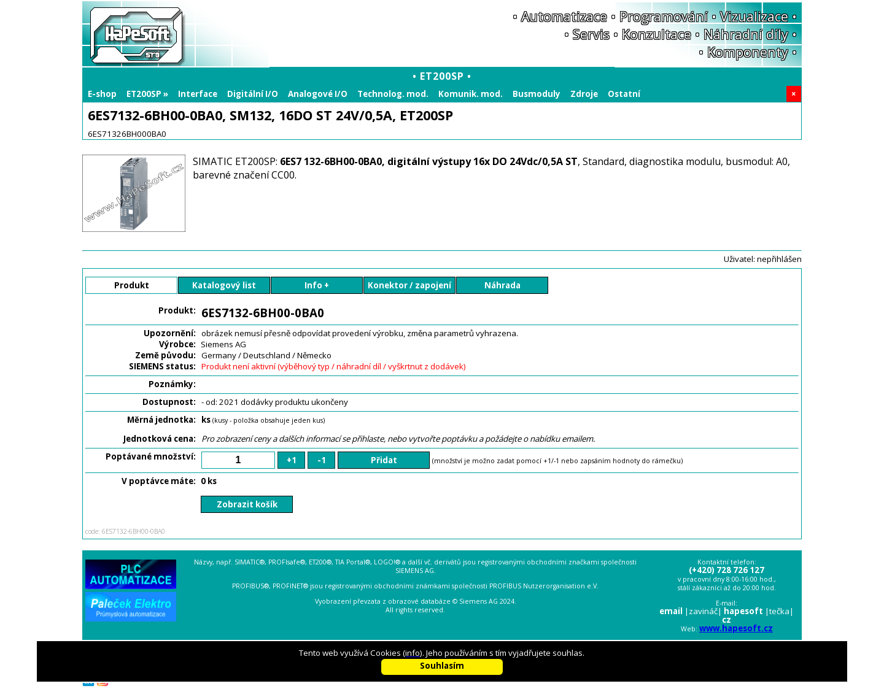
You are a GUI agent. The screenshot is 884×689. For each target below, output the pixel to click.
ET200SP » (147, 93)
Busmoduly (536, 93)
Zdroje (584, 93)
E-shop (102, 93)
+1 (292, 460)
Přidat (384, 460)
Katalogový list (224, 285)
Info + (316, 285)
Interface (197, 93)
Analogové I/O (317, 93)
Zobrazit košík (247, 504)
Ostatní (624, 93)
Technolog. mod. (392, 93)
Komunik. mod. (470, 93)
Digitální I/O (252, 93)
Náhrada (502, 285)
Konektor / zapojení (409, 285)
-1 (321, 460)
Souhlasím (442, 665)
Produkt (131, 285)
